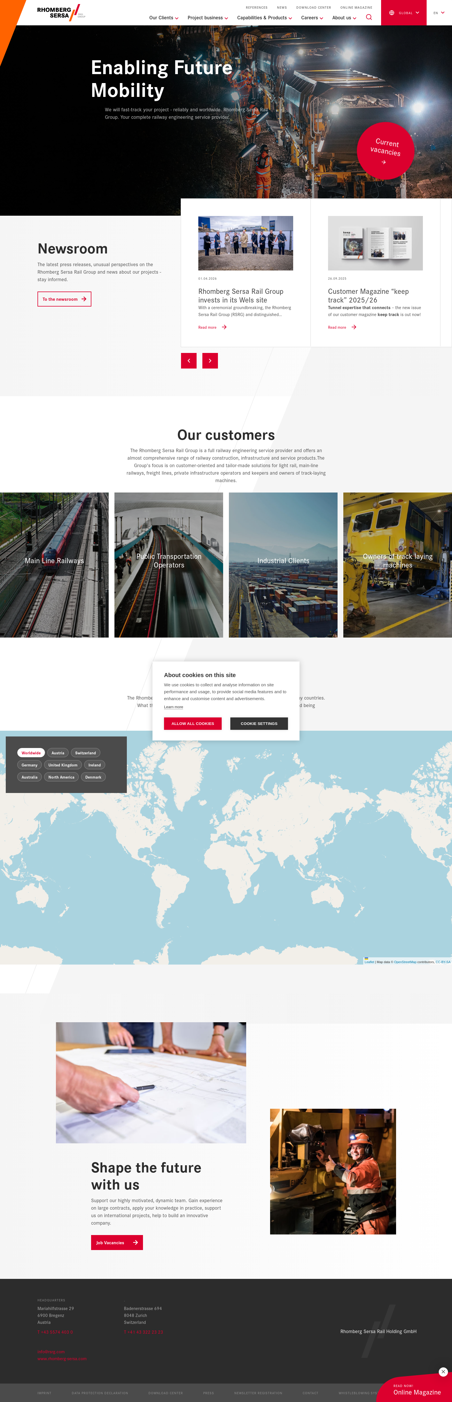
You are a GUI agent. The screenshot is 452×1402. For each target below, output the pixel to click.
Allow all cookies (193, 723)
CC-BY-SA (443, 962)
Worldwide (31, 752)
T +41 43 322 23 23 (143, 1331)
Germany (29, 765)
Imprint (44, 1392)
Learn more (173, 707)
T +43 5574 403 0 (55, 1331)
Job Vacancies (110, 1242)
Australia (29, 777)
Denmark (93, 777)
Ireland (94, 765)
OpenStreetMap (405, 962)
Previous (189, 361)
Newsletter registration (258, 1392)
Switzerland (85, 752)
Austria (58, 752)
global (400, 13)
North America (61, 777)
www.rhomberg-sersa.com (61, 1358)
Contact (311, 1392)
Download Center (313, 7)
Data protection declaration (100, 1392)
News (282, 7)
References (257, 7)
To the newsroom (60, 299)
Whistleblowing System (361, 1392)
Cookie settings (259, 723)
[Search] (369, 17)
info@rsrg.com (51, 1351)
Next (210, 361)
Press (208, 1392)
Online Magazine (356, 7)
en (436, 12)
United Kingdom (63, 765)
